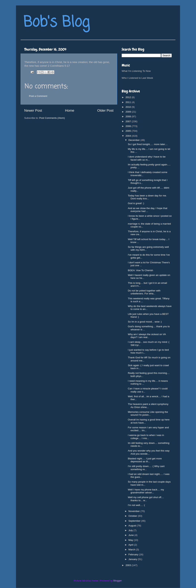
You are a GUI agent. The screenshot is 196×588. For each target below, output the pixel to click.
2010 (129, 107)
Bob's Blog (56, 23)
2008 (129, 116)
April (131, 544)
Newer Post (33, 110)
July (131, 530)
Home (69, 110)
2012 (129, 97)
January (133, 559)
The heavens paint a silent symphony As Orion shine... (148, 405)
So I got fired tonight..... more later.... (148, 144)
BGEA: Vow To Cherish (140, 270)
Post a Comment (38, 96)
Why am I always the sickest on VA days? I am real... (147, 336)
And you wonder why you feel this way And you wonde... (149, 452)
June (131, 535)
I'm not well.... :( (136, 505)
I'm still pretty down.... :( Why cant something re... (146, 468)
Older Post (105, 110)
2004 (129, 135)
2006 (129, 126)
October (133, 516)
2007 (129, 121)
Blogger (117, 580)
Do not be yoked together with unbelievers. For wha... (144, 292)
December (134, 140)
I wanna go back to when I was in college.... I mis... (146, 436)
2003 (129, 565)
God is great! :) (136, 203)
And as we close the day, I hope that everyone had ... (147, 210)
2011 (129, 102)
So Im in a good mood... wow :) (145, 321)
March (132, 549)
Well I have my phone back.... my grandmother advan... (146, 491)
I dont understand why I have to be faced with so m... (147, 158)
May (131, 540)
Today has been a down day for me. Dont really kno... (147, 197)
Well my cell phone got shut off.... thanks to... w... (146, 499)
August (132, 525)
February (133, 554)
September (134, 520)
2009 (129, 111)
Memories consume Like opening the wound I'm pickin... (148, 413)
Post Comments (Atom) (52, 118)
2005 (129, 131)
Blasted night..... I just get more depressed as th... (145, 460)
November (134, 511)
